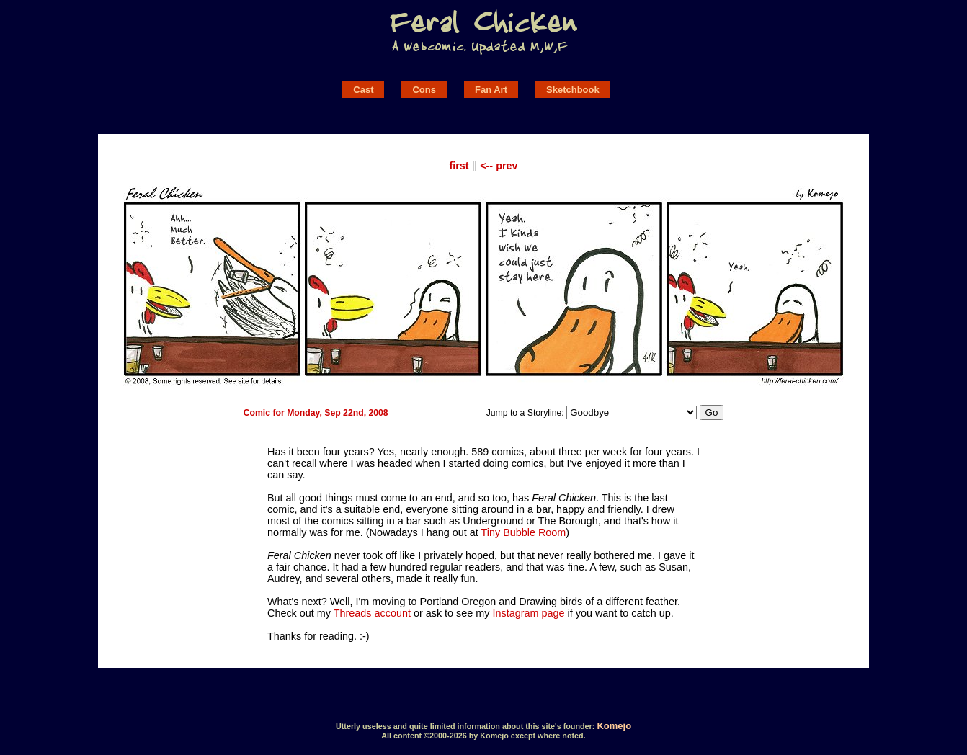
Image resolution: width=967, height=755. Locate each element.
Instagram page (529, 613)
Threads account (372, 613)
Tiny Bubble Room (523, 532)
